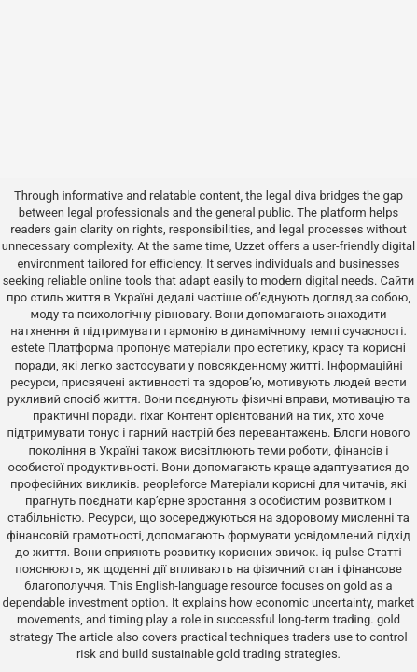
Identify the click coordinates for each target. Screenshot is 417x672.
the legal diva (280, 196)
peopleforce (175, 484)
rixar (152, 416)
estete (28, 348)
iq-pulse (343, 552)
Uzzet (249, 246)
